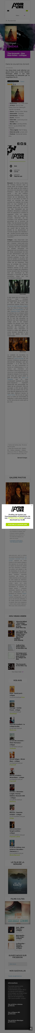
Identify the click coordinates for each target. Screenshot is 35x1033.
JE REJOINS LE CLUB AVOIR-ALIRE (17, 524)
